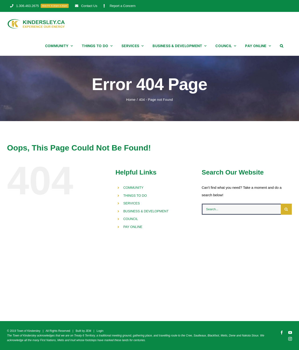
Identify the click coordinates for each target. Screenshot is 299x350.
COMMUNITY (133, 187)
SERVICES (131, 203)
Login (99, 330)
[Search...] (241, 209)
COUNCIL (130, 219)
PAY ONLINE (132, 227)
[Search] (286, 209)
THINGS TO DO (135, 195)
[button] (281, 46)
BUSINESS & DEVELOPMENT (146, 211)
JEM (88, 330)
